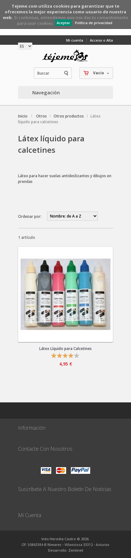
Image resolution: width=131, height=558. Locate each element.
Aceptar (63, 22)
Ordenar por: (29, 216)
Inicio (23, 116)
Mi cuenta (74, 40)
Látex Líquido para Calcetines (65, 348)
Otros (41, 116)
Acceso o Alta (101, 40)
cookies (61, 6)
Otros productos (68, 116)
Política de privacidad (93, 22)
